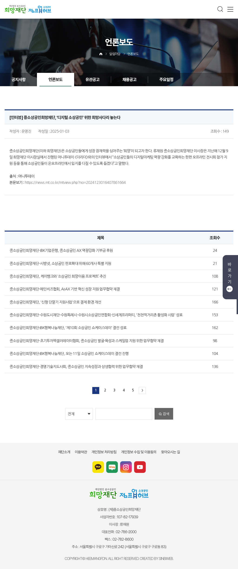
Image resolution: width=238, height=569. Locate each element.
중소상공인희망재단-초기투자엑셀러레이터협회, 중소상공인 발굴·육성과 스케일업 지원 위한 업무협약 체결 (87, 341)
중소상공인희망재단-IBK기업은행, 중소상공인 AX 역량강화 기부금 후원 (61, 250)
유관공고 (92, 79)
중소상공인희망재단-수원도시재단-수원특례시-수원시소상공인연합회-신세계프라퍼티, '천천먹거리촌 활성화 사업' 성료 (96, 315)
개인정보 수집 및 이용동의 (138, 452)
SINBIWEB (166, 558)
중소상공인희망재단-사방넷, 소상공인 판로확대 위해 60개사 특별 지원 (60, 263)
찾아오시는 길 (170, 452)
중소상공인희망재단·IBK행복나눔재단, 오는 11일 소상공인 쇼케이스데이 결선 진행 (69, 353)
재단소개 (64, 452)
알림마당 (114, 54)
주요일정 (166, 79)
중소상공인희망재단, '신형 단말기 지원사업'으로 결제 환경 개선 (55, 302)
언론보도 (133, 54)
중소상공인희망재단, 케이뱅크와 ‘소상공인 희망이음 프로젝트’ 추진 (58, 276)
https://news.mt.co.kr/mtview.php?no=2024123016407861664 (75, 182)
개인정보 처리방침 (104, 452)
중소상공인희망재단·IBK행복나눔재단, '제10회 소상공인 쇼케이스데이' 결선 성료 (68, 328)
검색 (166, 414)
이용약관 (81, 452)
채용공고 (129, 79)
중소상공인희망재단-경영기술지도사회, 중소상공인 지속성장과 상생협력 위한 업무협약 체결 (76, 366)
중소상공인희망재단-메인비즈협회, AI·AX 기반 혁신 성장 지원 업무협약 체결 (65, 289)
